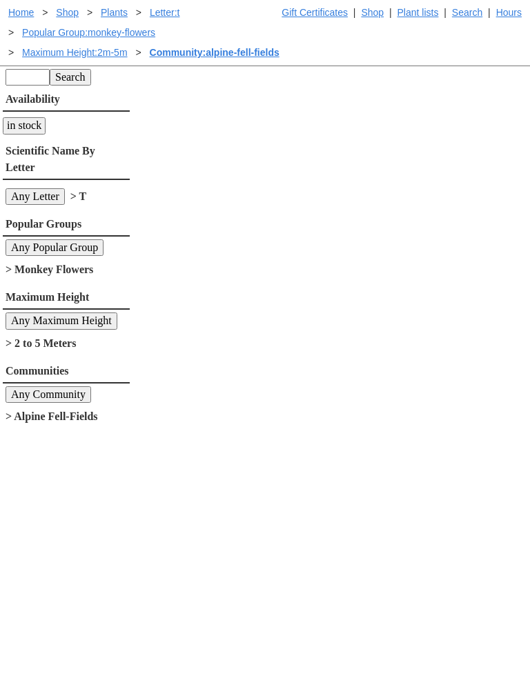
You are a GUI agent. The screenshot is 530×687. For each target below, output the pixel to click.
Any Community (48, 394)
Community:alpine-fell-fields (214, 52)
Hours (509, 12)
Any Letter (35, 196)
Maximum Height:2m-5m (74, 52)
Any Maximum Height (61, 320)
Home (21, 12)
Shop (372, 12)
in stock (24, 125)
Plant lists (418, 12)
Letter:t (165, 12)
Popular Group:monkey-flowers (88, 32)
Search (467, 12)
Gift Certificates (315, 12)
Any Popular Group (54, 247)
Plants (114, 12)
